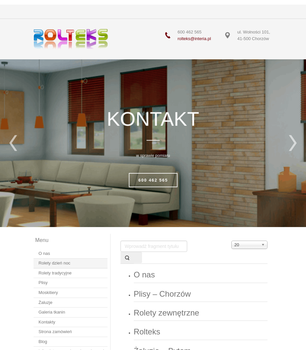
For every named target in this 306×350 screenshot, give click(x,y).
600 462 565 (153, 180)
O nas (144, 274)
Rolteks (147, 331)
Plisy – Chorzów (162, 293)
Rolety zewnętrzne (166, 312)
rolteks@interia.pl (194, 38)
